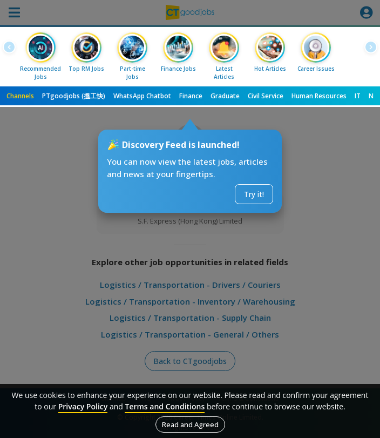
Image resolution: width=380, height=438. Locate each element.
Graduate (225, 95)
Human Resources (319, 95)
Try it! (254, 194)
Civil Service (265, 95)
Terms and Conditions (165, 406)
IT (358, 95)
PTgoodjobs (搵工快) (73, 95)
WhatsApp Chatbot (142, 95)
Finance (190, 95)
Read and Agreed (190, 424)
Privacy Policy (83, 406)
